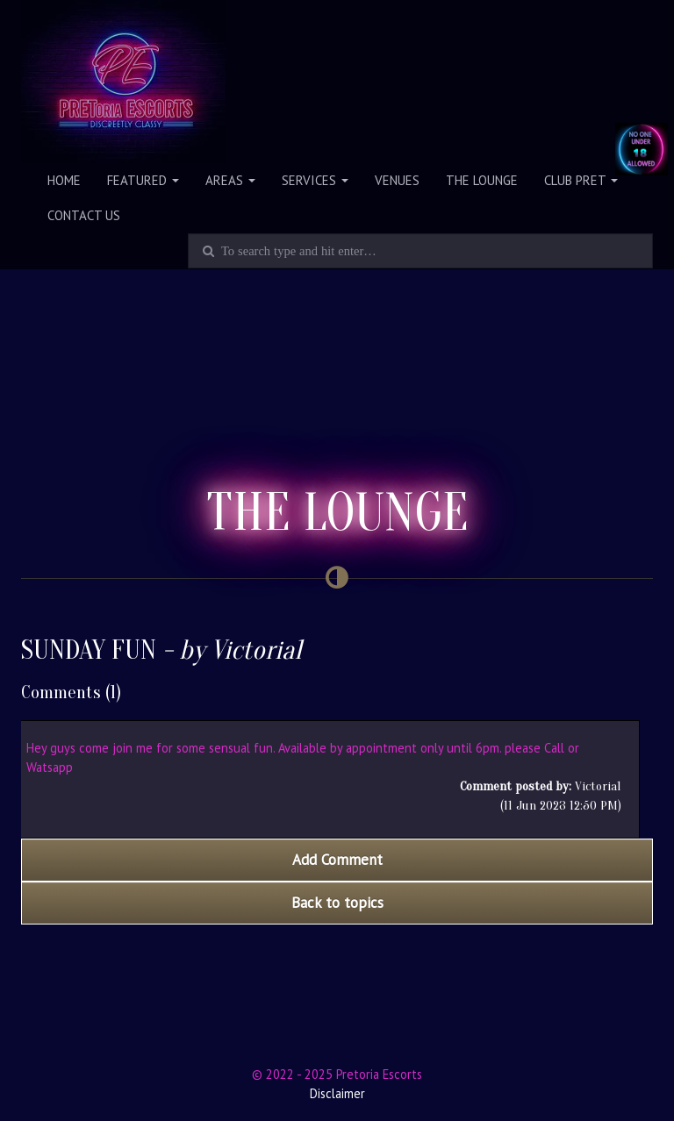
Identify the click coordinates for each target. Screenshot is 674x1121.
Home (64, 180)
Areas (230, 180)
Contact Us (83, 215)
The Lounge (482, 180)
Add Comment (337, 859)
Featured (143, 180)
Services (315, 180)
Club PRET (581, 180)
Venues (397, 180)
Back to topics (337, 902)
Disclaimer (337, 1093)
